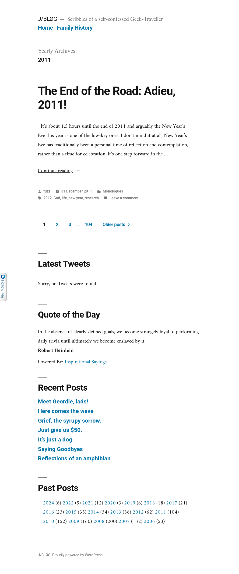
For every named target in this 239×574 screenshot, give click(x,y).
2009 (73, 521)
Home (45, 27)
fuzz (46, 191)
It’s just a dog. (56, 439)
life (64, 198)
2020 (110, 503)
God (56, 198)
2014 (93, 512)
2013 (115, 512)
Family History (74, 27)
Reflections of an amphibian (74, 458)
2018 (149, 503)
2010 (48, 521)
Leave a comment (123, 198)
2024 (48, 503)
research (92, 198)
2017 (171, 503)
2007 (124, 521)
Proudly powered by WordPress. (77, 555)
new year (76, 198)
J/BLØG (47, 18)
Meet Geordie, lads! (63, 401)
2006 (149, 521)
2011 (160, 512)
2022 (68, 503)
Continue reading (59, 170)
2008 (99, 521)
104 (88, 224)
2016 (48, 512)
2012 (47, 198)
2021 (87, 503)
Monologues (113, 191)
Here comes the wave (65, 411)
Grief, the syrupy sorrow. (69, 420)
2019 (129, 503)
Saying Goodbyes (60, 449)
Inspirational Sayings (86, 362)
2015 (71, 512)
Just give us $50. (60, 430)
